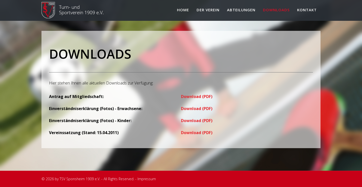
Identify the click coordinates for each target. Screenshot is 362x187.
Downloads (276, 9)
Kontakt (307, 9)
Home (183, 9)
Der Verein (208, 9)
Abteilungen (241, 9)
